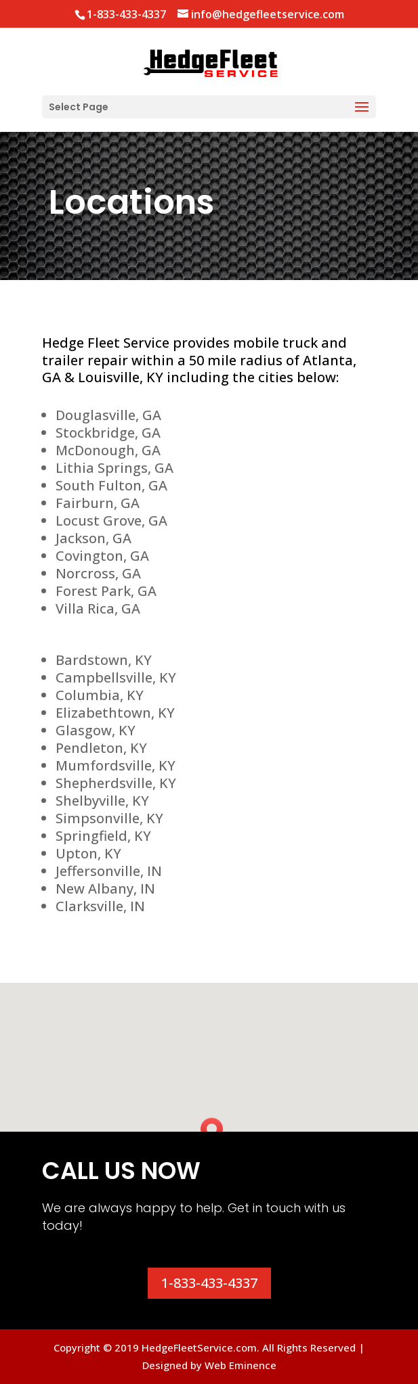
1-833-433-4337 (209, 1283)
